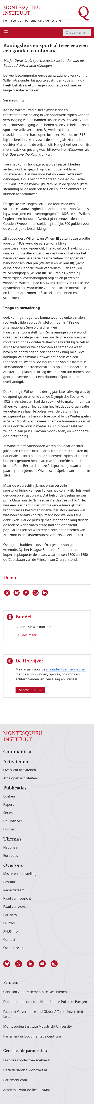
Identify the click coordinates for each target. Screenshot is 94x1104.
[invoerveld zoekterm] (77, 32)
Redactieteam (14, 890)
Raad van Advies (15, 906)
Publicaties (14, 788)
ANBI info (10, 931)
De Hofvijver (12, 821)
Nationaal (10, 847)
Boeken (9, 796)
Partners (10, 915)
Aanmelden (30, 690)
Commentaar (17, 752)
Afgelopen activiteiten (20, 778)
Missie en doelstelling (20, 873)
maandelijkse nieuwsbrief (66, 669)
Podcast (9, 829)
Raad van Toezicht (17, 898)
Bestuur (9, 882)
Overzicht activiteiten (19, 770)
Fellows (9, 923)
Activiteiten (15, 761)
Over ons (13, 865)
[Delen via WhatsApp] (36, 593)
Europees (10, 855)
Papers (8, 804)
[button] (9, 963)
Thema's (12, 839)
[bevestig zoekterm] (66, 32)
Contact (9, 939)
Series (8, 812)
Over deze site (14, 947)
